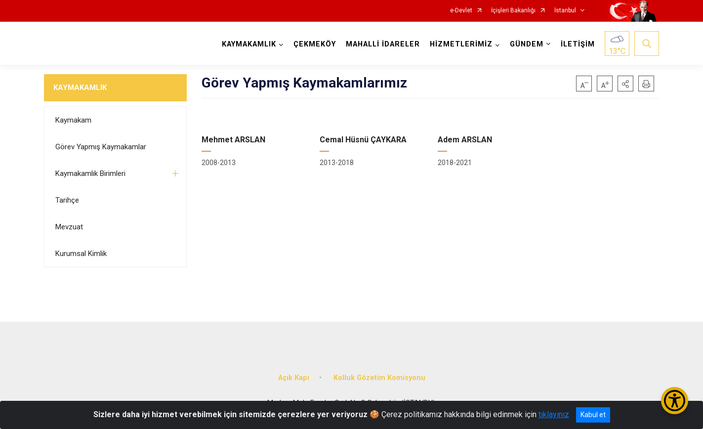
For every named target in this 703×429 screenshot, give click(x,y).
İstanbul (565, 10)
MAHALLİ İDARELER (383, 44)
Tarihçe (67, 200)
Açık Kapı (293, 377)
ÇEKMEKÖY (314, 44)
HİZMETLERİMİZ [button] (461, 44)
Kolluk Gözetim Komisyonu (379, 377)
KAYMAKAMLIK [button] (249, 44)
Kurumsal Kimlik (81, 253)
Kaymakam (73, 120)
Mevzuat (69, 226)
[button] (625, 83)
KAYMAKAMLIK (80, 87)
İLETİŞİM (578, 44)
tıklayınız (553, 414)
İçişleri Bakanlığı (513, 10)
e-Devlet (461, 10)
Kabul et (593, 415)
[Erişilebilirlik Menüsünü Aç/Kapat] (674, 400)
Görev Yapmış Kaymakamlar (100, 146)
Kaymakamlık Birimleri (90, 173)
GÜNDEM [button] (526, 44)
